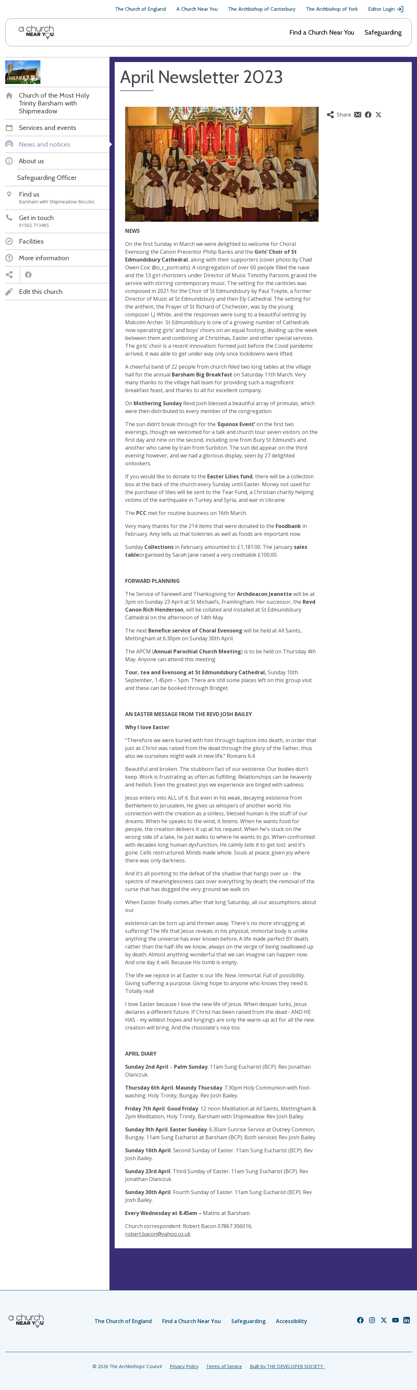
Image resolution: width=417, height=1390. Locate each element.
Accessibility (291, 1321)
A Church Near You (197, 9)
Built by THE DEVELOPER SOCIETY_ (287, 1366)
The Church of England (140, 9)
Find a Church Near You (321, 32)
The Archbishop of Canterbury (261, 9)
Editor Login (386, 9)
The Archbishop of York (332, 9)
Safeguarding (383, 32)
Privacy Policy (184, 1366)
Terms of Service (224, 1366)
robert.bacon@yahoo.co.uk (158, 1234)
